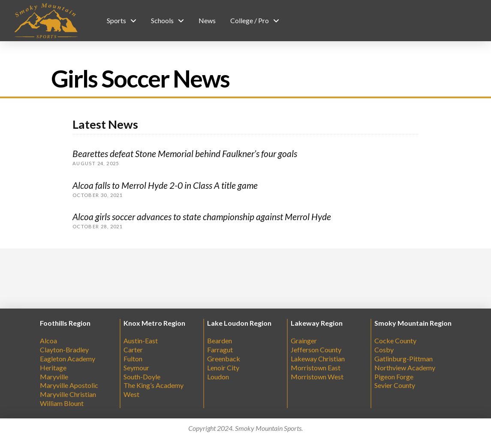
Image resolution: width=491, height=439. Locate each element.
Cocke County (395, 340)
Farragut (220, 349)
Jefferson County (316, 349)
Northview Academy (404, 367)
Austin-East (141, 340)
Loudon (218, 376)
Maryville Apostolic (69, 385)
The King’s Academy (154, 385)
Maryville (54, 376)
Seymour (136, 367)
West (131, 394)
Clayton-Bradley (64, 349)
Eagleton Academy (67, 358)
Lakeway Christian (318, 358)
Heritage (53, 367)
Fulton (133, 358)
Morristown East (315, 367)
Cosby (384, 349)
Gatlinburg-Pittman (403, 358)
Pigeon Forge (393, 376)
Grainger (304, 340)
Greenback (223, 358)
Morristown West (317, 376)
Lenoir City (223, 367)
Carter (133, 349)
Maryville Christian (68, 394)
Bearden (219, 340)
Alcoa (48, 340)
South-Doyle (142, 376)
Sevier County (394, 385)
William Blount (62, 403)
